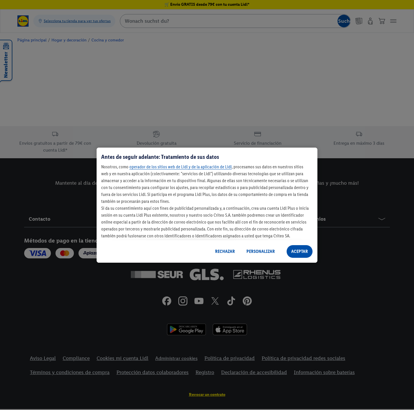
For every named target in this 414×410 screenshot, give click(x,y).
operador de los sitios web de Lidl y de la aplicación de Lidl (180, 166)
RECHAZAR (225, 251)
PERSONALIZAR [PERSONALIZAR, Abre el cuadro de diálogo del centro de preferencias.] (260, 251)
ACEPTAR (299, 251)
